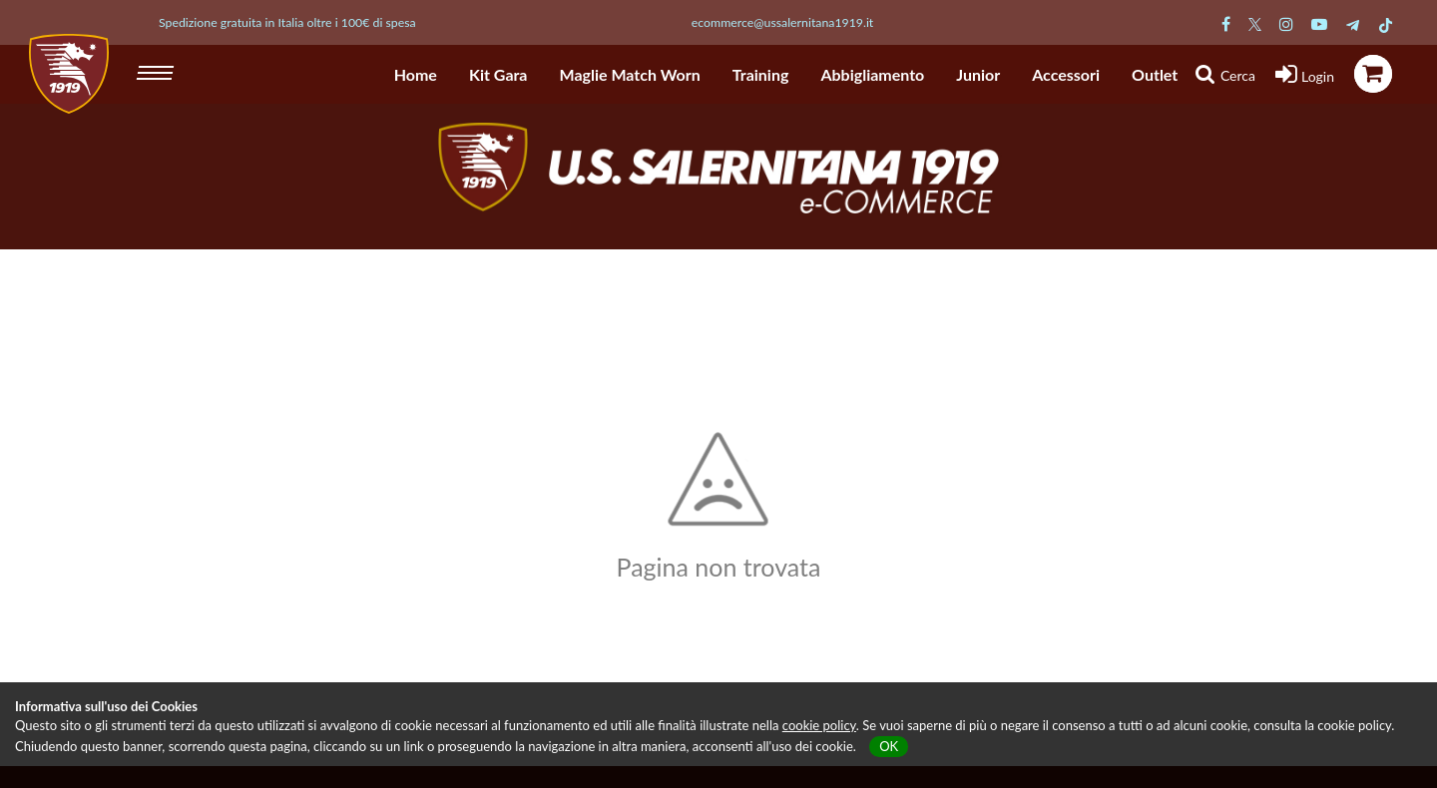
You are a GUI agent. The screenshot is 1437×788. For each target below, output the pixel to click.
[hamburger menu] (157, 70)
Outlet (1155, 74)
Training (760, 74)
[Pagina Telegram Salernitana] (1352, 23)
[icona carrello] (1373, 74)
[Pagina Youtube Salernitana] (1319, 23)
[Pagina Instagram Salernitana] (1286, 23)
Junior (978, 74)
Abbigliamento (872, 74)
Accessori (1066, 74)
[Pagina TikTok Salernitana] (1385, 23)
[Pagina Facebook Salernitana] (1225, 23)
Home (415, 74)
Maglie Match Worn (630, 74)
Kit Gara (498, 74)
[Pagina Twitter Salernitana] (1254, 23)
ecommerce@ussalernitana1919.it (783, 22)
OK (888, 746)
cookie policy (819, 725)
